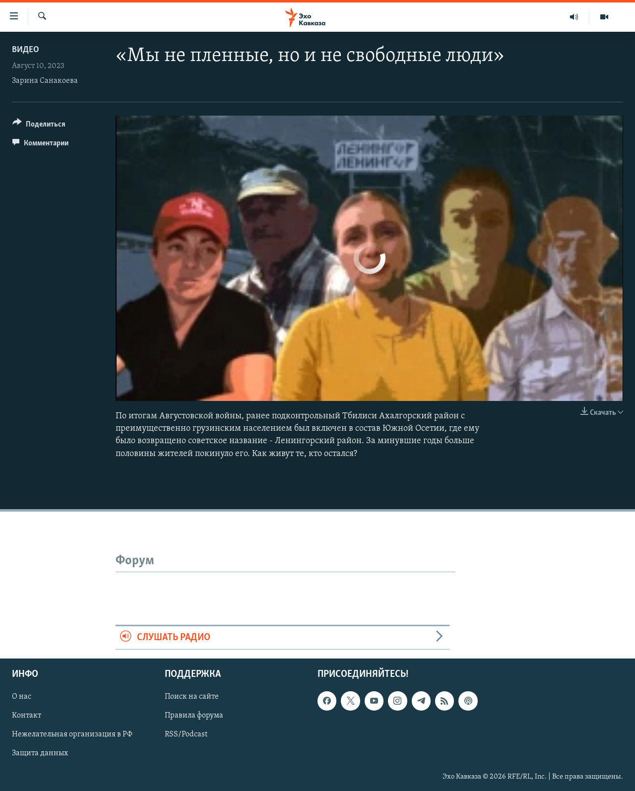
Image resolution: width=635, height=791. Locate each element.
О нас (21, 697)
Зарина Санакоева (45, 81)
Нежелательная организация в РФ (72, 735)
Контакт (26, 716)
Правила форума (194, 716)
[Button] (38, 126)
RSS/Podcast (186, 735)
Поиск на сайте (192, 697)
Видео (25, 50)
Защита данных (40, 754)
